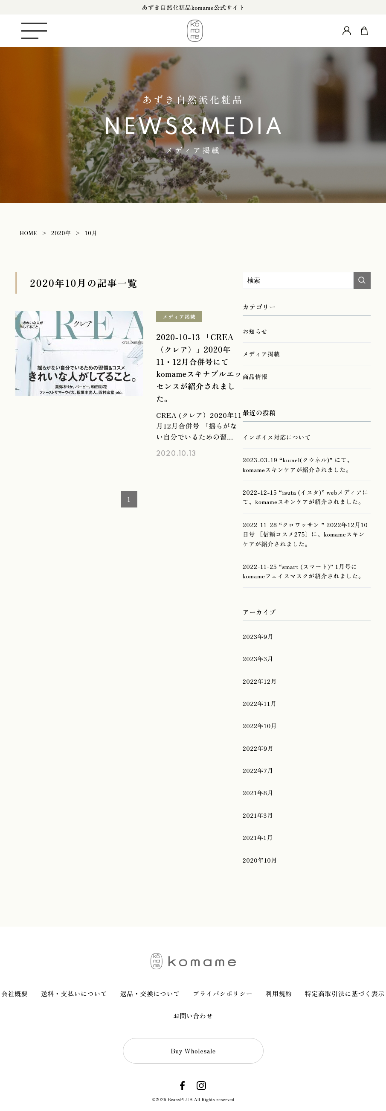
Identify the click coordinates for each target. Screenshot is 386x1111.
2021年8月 (258, 792)
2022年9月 (258, 748)
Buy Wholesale (193, 1050)
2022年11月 (260, 703)
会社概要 (14, 993)
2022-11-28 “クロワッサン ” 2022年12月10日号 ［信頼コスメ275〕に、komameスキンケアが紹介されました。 (305, 534)
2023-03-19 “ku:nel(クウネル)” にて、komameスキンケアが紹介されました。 (298, 464)
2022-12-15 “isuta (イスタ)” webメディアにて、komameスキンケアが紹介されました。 (306, 497)
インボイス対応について (277, 437)
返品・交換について (150, 993)
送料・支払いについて (74, 993)
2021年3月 (258, 815)
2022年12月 (260, 681)
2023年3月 (258, 658)
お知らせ (255, 331)
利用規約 (278, 993)
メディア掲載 (179, 316)
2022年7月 (258, 770)
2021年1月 (258, 837)
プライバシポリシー (222, 993)
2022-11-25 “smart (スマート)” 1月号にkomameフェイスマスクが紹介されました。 (304, 571)
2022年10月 (260, 725)
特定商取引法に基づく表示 (345, 993)
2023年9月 (258, 636)
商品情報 (255, 376)
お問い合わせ (193, 1015)
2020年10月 (260, 860)
